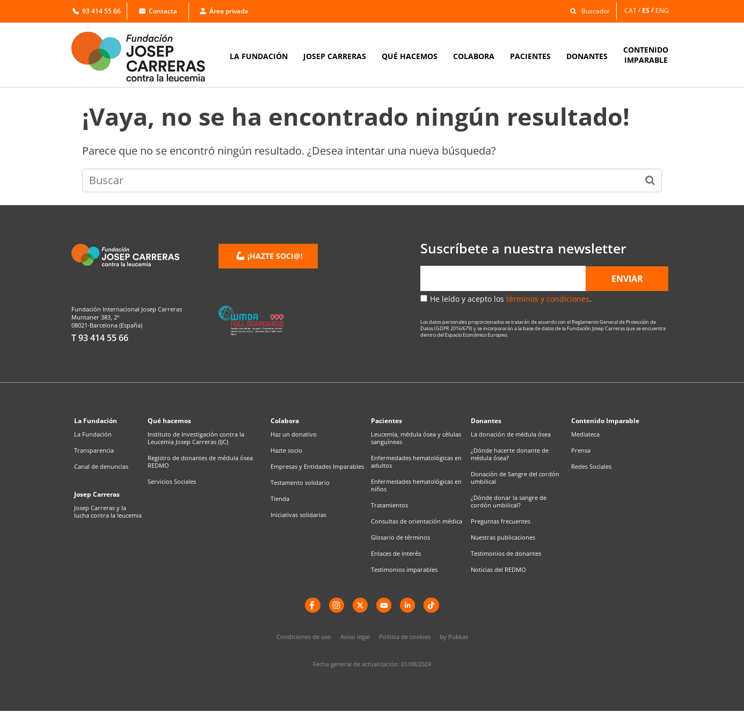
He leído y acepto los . (511, 299)
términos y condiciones (547, 299)
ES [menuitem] (646, 9)
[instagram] (335, 606)
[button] (587, 10)
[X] (360, 606)
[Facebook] (310, 606)
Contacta (158, 11)
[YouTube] (384, 606)
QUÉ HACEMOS (409, 56)
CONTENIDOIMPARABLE (645, 55)
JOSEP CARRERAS (334, 56)
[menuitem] (633, 10)
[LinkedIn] (409, 606)
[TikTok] (434, 606)
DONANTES (587, 56)
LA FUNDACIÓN (259, 56)
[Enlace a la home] (145, 57)
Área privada (224, 11)
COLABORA (473, 56)
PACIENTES (530, 56)
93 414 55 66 (96, 11)
